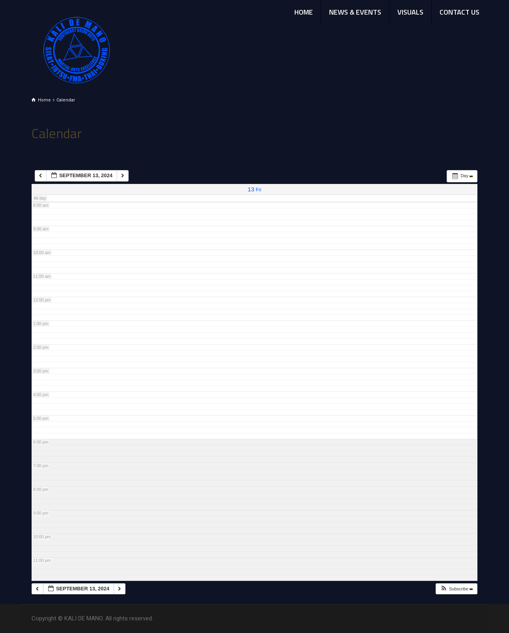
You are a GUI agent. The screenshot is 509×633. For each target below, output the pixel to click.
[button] (456, 589)
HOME (303, 12)
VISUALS (410, 12)
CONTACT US (459, 12)
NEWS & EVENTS (355, 12)
